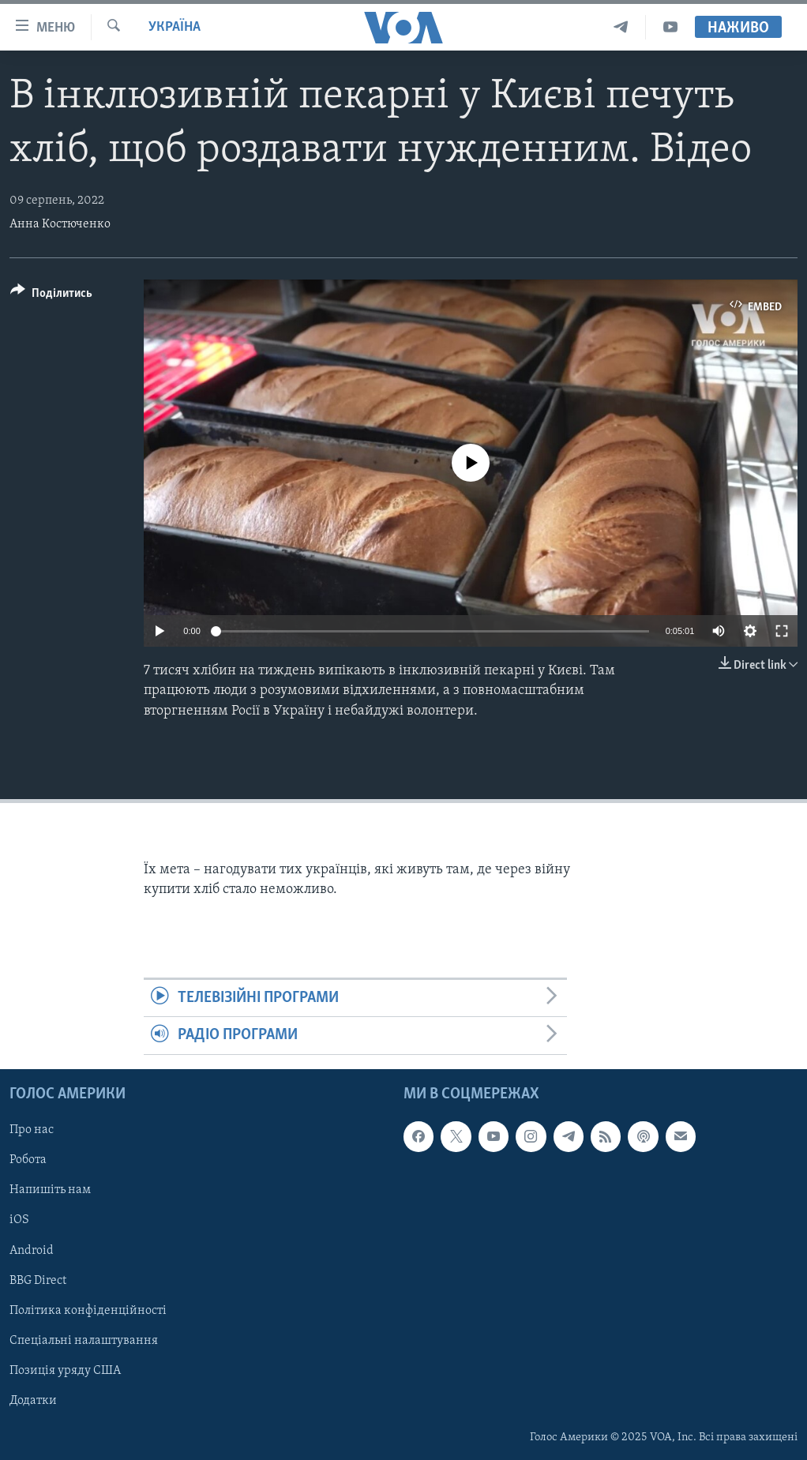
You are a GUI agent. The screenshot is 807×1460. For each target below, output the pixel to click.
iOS (19, 1220)
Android (31, 1250)
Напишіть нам (50, 1190)
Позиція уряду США (65, 1370)
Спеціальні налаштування (83, 1340)
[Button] (51, 296)
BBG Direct (37, 1280)
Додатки (33, 1400)
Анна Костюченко (60, 224)
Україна (174, 27)
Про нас (31, 1130)
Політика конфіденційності (88, 1310)
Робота (28, 1160)
